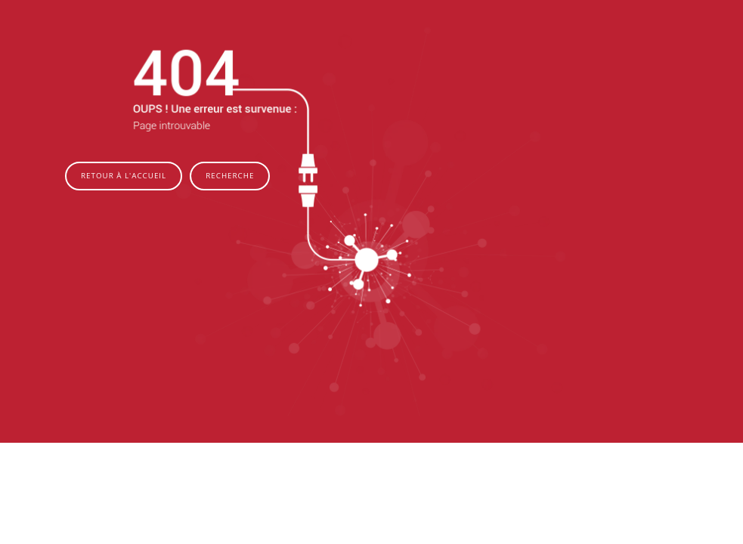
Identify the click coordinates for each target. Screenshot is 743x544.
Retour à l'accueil (123, 176)
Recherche (230, 176)
